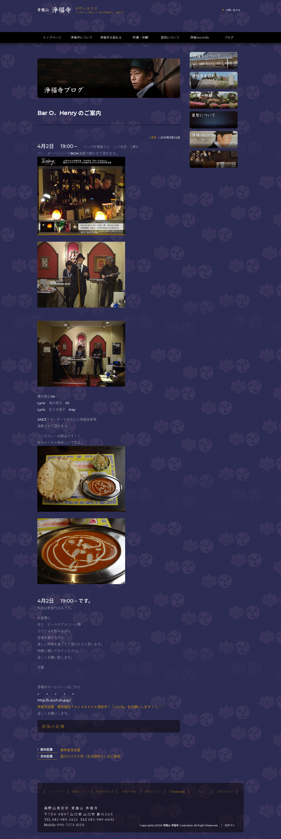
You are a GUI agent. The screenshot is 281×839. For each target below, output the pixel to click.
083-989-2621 (65, 819)
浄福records (199, 37)
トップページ (52, 37)
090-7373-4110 (71, 825)
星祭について (170, 37)
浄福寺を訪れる (111, 37)
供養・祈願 (140, 37)
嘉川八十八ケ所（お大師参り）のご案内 (90, 756)
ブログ (229, 37)
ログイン (230, 825)
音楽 (153, 137)
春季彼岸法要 (70, 750)
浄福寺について (81, 37)
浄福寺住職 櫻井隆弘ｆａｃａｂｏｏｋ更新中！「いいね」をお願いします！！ (97, 707)
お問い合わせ (233, 10)
